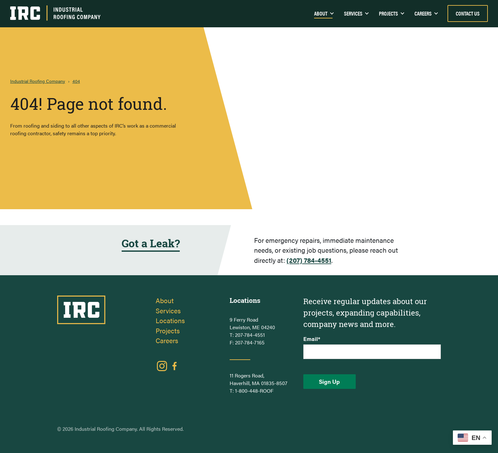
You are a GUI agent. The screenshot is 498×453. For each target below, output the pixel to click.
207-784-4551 (250, 334)
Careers (423, 13)
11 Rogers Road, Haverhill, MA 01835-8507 (258, 379)
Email (311, 339)
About (165, 300)
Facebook (175, 366)
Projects (388, 13)
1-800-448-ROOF (254, 390)
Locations (170, 320)
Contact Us (468, 13)
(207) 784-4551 (308, 260)
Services (353, 13)
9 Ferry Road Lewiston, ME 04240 (252, 323)
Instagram (162, 366)
